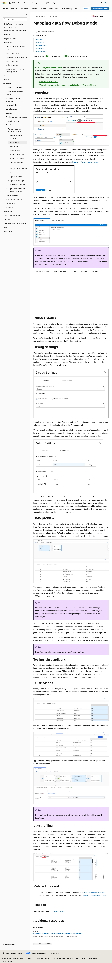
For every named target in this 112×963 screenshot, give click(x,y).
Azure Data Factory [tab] (41, 220)
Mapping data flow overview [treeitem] (16, 137)
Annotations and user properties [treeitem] (13, 100)
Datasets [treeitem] (9, 113)
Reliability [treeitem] (9, 207)
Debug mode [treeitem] (14, 142)
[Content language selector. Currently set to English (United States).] (12, 953)
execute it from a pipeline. (94, 892)
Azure (43, 16)
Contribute (39, 958)
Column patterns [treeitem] (15, 150)
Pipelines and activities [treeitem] (14, 88)
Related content (40, 51)
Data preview (39, 48)
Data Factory (53, 16)
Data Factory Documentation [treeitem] (14, 24)
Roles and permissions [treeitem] (14, 199)
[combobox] (15, 19)
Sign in (107, 3)
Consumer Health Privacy (63, 958)
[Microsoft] (4, 3)
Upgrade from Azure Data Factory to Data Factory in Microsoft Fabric (68, 85)
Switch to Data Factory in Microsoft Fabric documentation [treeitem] (15, 29)
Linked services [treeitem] (11, 109)
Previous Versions (19, 958)
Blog (29, 958)
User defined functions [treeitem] (17, 185)
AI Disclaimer (6, 958)
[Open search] (101, 3)
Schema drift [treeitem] (14, 146)
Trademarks (92, 958)
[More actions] (107, 16)
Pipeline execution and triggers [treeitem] (16, 117)
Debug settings (40, 45)
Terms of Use (80, 958)
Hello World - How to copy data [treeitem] (16, 57)
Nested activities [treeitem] (11, 105)
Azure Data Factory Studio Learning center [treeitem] (15, 70)
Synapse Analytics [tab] (58, 220)
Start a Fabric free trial (48, 82)
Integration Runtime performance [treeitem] (16, 163)
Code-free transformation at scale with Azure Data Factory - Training (58, 933)
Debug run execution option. (95, 895)
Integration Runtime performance (85, 162)
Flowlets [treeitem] (12, 173)
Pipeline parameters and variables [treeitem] (14, 93)
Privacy (47, 958)
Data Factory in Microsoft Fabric (48, 68)
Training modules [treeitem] (12, 65)
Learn (36, 16)
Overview (38, 39)
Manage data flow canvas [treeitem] (18, 169)
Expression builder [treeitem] (16, 177)
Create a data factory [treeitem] (13, 53)
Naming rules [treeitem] (10, 203)
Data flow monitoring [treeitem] (17, 154)
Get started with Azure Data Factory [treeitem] (15, 48)
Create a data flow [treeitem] (12, 61)
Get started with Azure (100, 9)
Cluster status (40, 42)
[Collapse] (26, 15)
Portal (86, 9)
